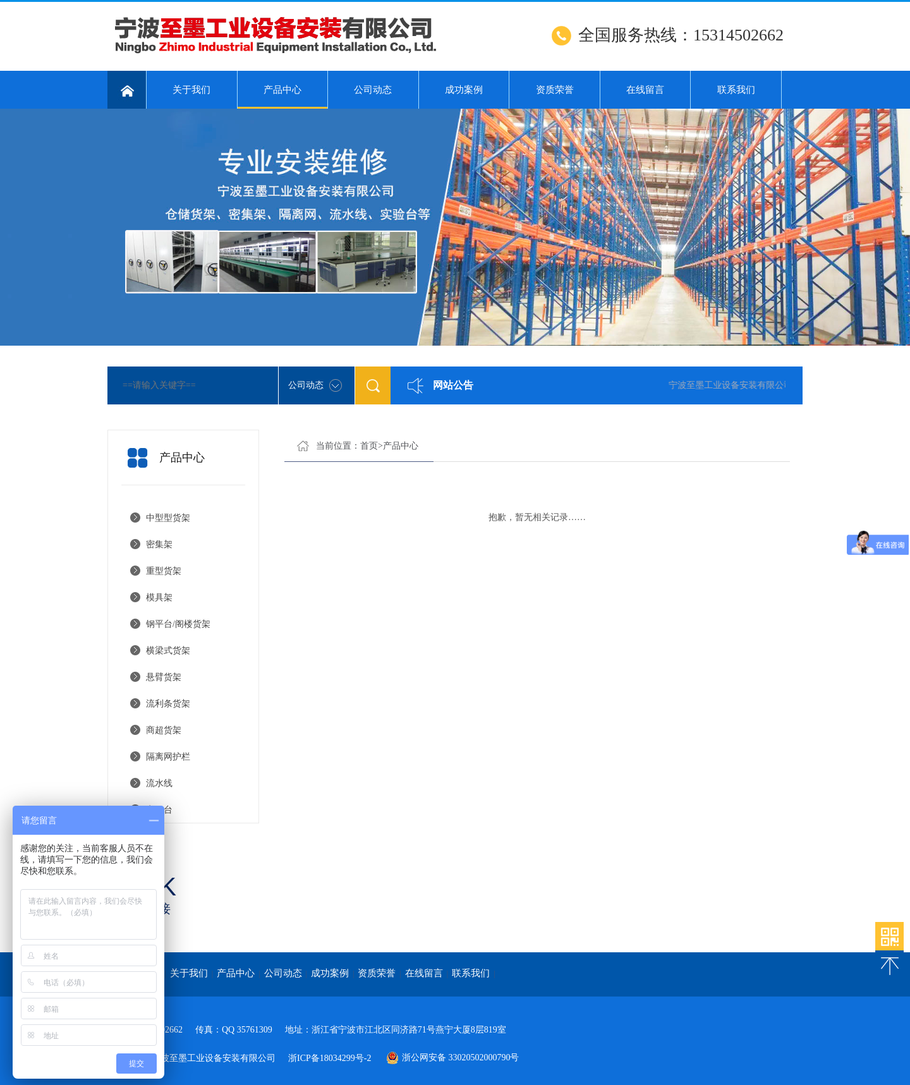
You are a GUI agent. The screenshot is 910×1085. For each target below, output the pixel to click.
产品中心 (283, 97)
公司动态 (373, 90)
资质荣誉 (555, 90)
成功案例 (464, 90)
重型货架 (163, 571)
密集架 (159, 544)
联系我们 (736, 90)
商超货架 (163, 730)
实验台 (159, 810)
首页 (369, 446)
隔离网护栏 (168, 756)
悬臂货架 (163, 677)
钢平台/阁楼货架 (178, 624)
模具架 (159, 597)
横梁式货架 (168, 650)
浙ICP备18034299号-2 (329, 1058)
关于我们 (191, 90)
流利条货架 (168, 703)
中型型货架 (168, 518)
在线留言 (645, 90)
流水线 (159, 783)
